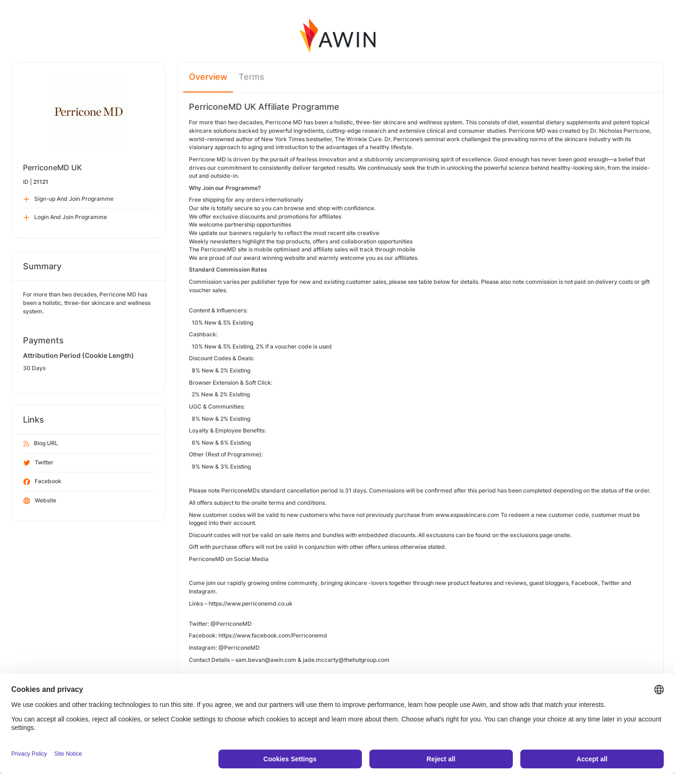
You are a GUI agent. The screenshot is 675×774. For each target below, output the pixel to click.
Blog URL (40, 443)
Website (39, 501)
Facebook (42, 481)
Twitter (38, 463)
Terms (251, 77)
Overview (208, 77)
